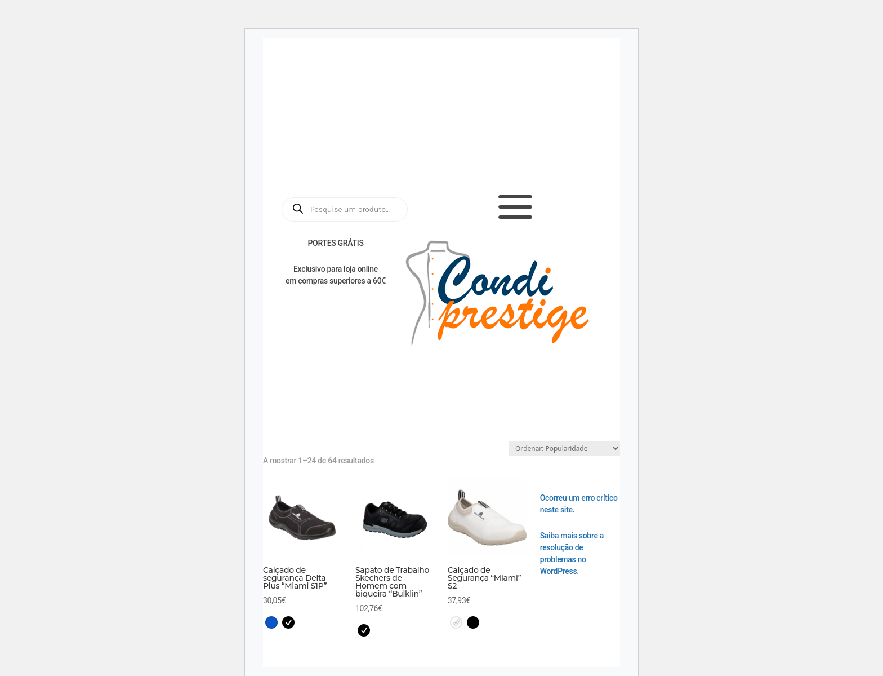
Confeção (488, 400)
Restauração (484, 380)
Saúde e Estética (376, 380)
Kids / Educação (411, 400)
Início (287, 380)
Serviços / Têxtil (318, 400)
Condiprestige (576, 420)
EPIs (539, 400)
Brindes (585, 400)
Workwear (578, 380)
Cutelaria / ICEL (316, 420)
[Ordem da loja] (564, 448)
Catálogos (483, 103)
